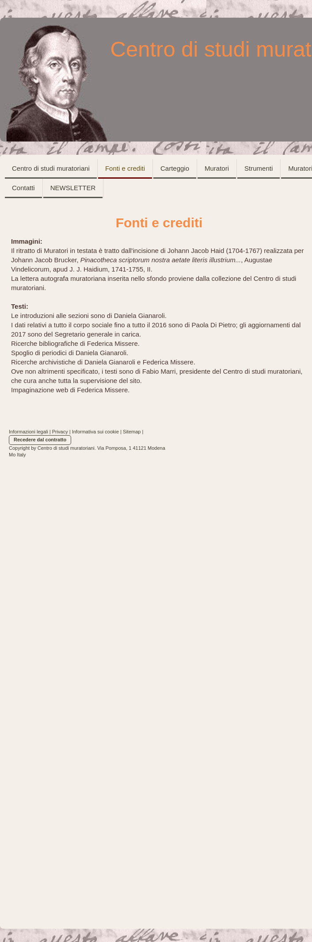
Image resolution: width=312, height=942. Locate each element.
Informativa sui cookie (95, 431)
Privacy (60, 431)
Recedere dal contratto (40, 439)
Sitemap (132, 431)
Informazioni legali (28, 431)
